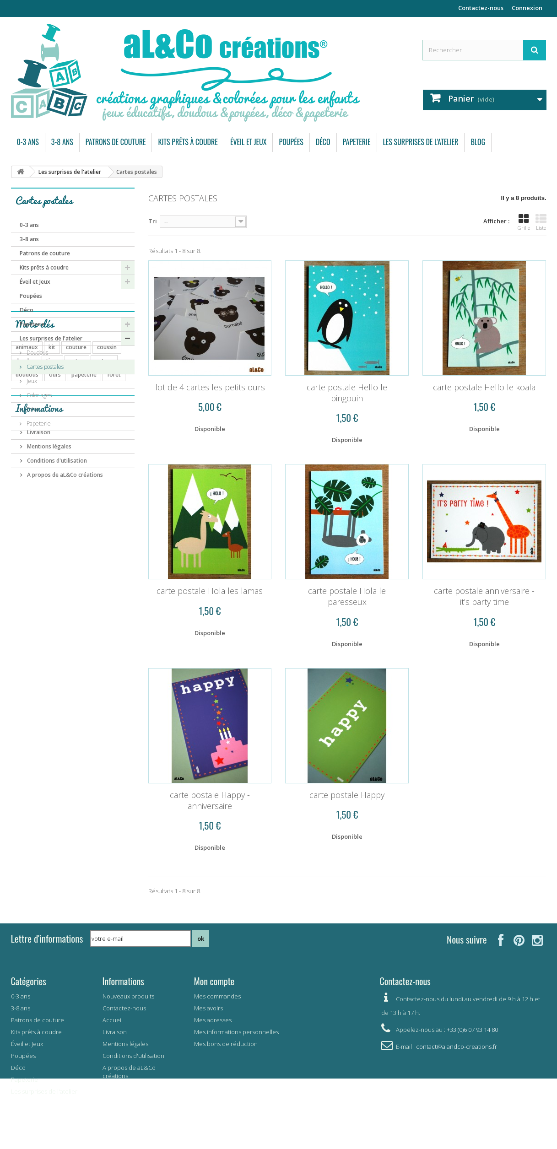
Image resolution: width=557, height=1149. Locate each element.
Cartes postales (44, 367)
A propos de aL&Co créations (64, 674)
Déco (323, 141)
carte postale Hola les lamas (210, 590)
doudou (26, 494)
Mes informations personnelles (236, 1032)
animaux (27, 481)
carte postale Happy (346, 794)
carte (49, 549)
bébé (70, 535)
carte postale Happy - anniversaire (210, 800)
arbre (23, 563)
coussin (107, 481)
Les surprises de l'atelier (421, 141)
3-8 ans (62, 141)
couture (76, 481)
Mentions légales (48, 646)
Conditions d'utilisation (56, 660)
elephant (77, 577)
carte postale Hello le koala (484, 387)
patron (104, 494)
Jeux (31, 381)
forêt (114, 508)
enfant (96, 535)
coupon (25, 535)
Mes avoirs (208, 1008)
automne (90, 522)
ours (55, 508)
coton (77, 494)
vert (21, 577)
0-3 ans (28, 141)
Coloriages (38, 395)
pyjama (58, 522)
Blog (477, 141)
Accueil (113, 1020)
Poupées (291, 141)
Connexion (527, 8)
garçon (46, 577)
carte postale (91, 563)
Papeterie (357, 141)
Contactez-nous (480, 8)
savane (108, 549)
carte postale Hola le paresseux (347, 596)
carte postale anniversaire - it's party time (484, 596)
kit (52, 481)
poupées (27, 522)
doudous (27, 508)
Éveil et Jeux (248, 141)
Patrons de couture (116, 141)
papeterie (84, 508)
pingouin (51, 563)
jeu (50, 535)
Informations (39, 611)
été (123, 563)
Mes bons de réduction (226, 1044)
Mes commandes (217, 996)
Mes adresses (213, 1020)
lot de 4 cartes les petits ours (210, 387)
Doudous (36, 352)
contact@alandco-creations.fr (456, 1046)
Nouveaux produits (128, 996)
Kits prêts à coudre (187, 141)
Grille (524, 222)
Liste (540, 222)
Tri (152, 221)
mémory (78, 549)
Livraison (38, 632)
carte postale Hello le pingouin (347, 393)
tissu (52, 494)
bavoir (24, 549)
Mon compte (214, 981)
